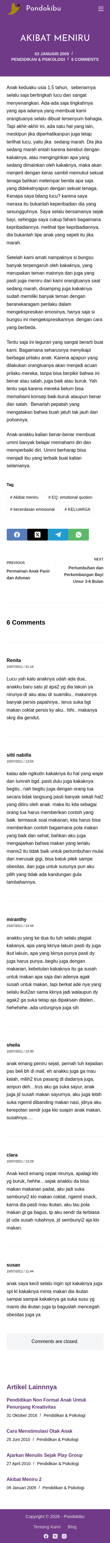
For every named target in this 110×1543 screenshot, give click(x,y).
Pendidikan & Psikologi (38, 59)
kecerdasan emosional (32, 509)
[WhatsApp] (78, 535)
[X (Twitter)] (37, 535)
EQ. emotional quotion (70, 497)
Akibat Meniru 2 (24, 1479)
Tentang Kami (46, 1526)
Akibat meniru (24, 497)
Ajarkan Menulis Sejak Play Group (45, 1455)
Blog (72, 1526)
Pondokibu (43, 8)
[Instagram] (64, 1536)
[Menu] (101, 8)
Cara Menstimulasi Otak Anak (39, 1431)
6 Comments (85, 59)
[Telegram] (58, 535)
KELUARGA (77, 509)
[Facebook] (17, 535)
